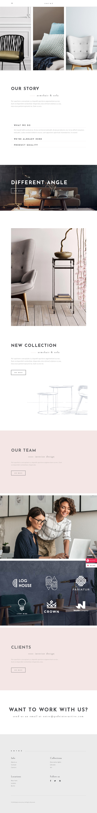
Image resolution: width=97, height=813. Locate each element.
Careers (14, 767)
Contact (13, 765)
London (13, 783)
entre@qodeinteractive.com (63, 716)
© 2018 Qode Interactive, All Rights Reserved (23, 802)
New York (14, 780)
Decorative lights (55, 762)
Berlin (13, 786)
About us (14, 762)
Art (51, 767)
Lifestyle (53, 765)
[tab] (48, 124)
